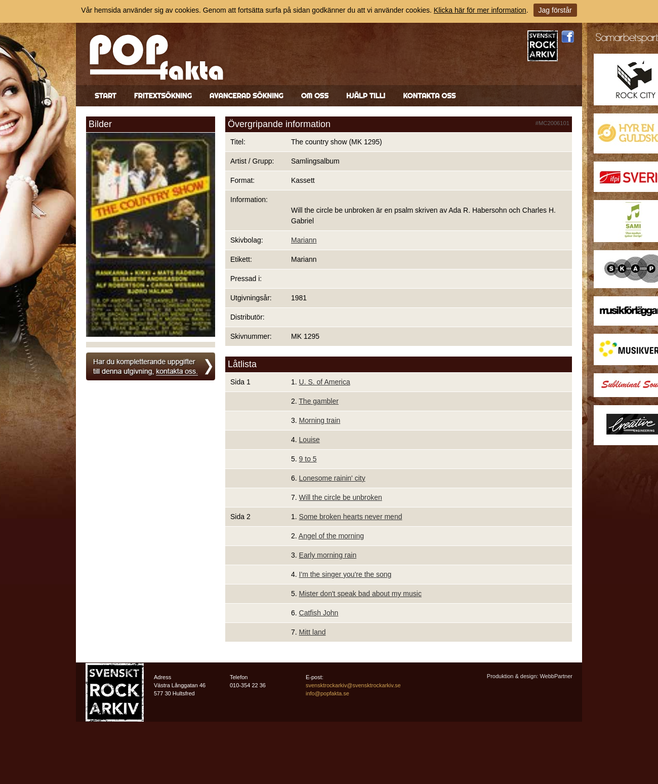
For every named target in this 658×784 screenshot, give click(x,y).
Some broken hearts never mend (350, 517)
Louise (309, 440)
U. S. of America (324, 382)
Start (105, 95)
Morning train (320, 420)
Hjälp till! (365, 95)
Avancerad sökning (246, 95)
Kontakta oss (429, 95)
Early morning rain (328, 555)
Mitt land (312, 632)
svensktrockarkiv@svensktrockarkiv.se (353, 685)
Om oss (314, 95)
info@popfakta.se (327, 693)
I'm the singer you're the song (345, 574)
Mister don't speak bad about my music (360, 594)
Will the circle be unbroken (340, 497)
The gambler (319, 401)
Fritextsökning (163, 95)
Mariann (304, 240)
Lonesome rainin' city (332, 478)
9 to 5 (308, 459)
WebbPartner (556, 676)
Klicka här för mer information (480, 10)
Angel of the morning (331, 536)
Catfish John (319, 613)
